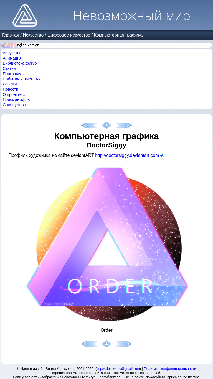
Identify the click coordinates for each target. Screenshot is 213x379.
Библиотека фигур (20, 63)
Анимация (12, 58)
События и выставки (22, 79)
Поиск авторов (16, 99)
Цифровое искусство (68, 35)
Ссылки (10, 84)
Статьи (9, 68)
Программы (13, 73)
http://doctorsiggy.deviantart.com (127, 155)
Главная (10, 35)
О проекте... (14, 94)
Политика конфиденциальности (170, 369)
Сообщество (14, 105)
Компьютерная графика (118, 35)
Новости (10, 89)
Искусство (33, 35)
